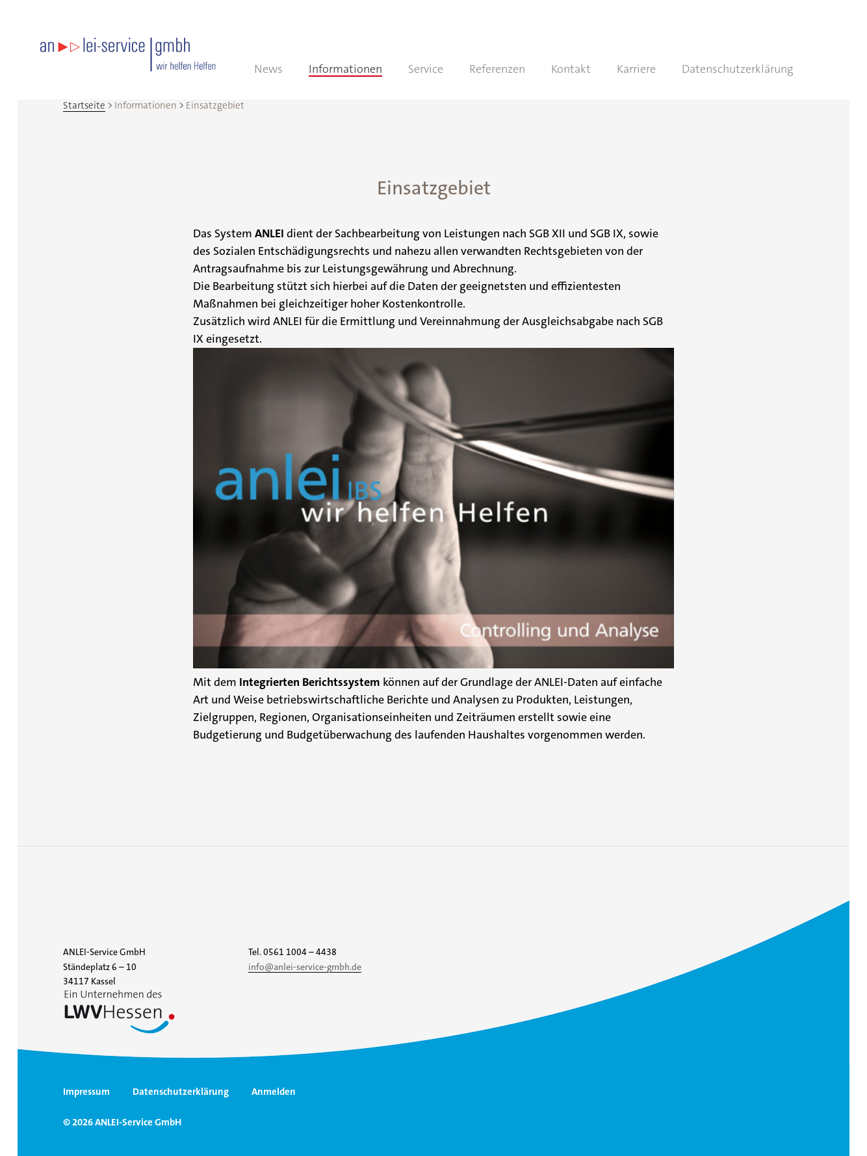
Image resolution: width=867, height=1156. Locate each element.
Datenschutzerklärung (738, 69)
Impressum (86, 1091)
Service (425, 69)
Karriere (636, 69)
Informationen (345, 69)
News (268, 69)
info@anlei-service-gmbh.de (304, 967)
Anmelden (274, 1091)
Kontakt (571, 69)
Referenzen (497, 69)
